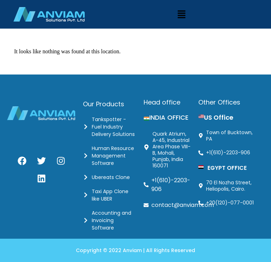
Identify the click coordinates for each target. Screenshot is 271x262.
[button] (181, 14)
